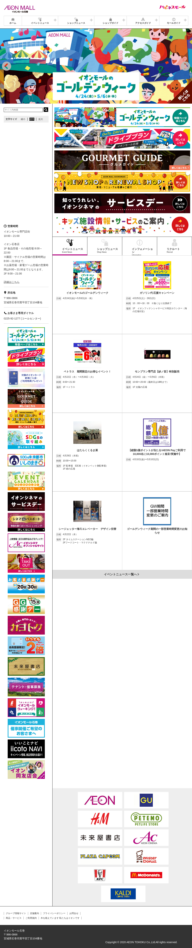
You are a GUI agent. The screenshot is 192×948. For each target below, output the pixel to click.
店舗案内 (34, 913)
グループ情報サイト (16, 913)
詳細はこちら (12, 281)
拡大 (40, 119)
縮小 (23, 119)
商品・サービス (14, 918)
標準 (32, 119)
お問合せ (73, 913)
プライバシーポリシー (54, 913)
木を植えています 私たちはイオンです (60, 918)
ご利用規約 (31, 918)
